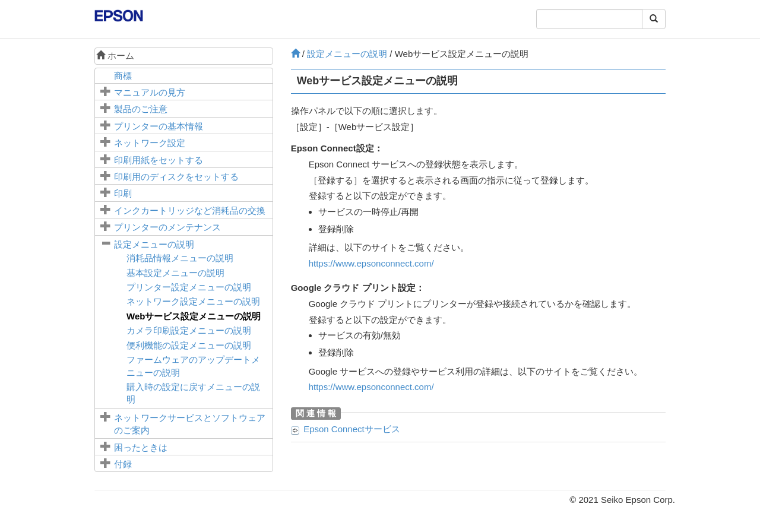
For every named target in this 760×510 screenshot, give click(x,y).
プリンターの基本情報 (158, 126)
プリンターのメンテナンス (167, 227)
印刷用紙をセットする (158, 160)
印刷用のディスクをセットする (176, 177)
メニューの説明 (154, 244)
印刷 (123, 193)
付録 (123, 464)
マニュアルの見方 (149, 92)
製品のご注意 (140, 109)
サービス (351, 429)
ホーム (115, 55)
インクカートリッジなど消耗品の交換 (189, 210)
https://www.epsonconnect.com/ (371, 263)
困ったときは (140, 447)
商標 (123, 76)
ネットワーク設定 (149, 143)
